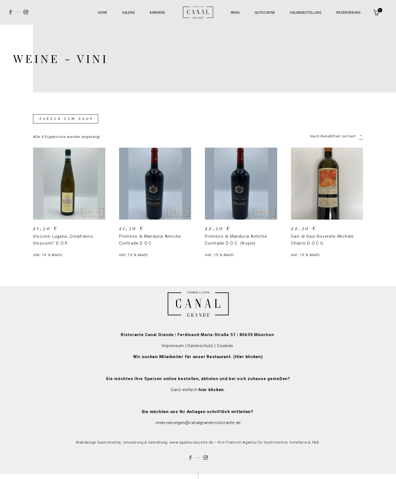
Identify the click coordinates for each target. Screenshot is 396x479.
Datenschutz (200, 346)
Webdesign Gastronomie (98, 442)
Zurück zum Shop (66, 119)
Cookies (226, 346)
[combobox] (328, 136)
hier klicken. (212, 390)
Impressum (172, 346)
